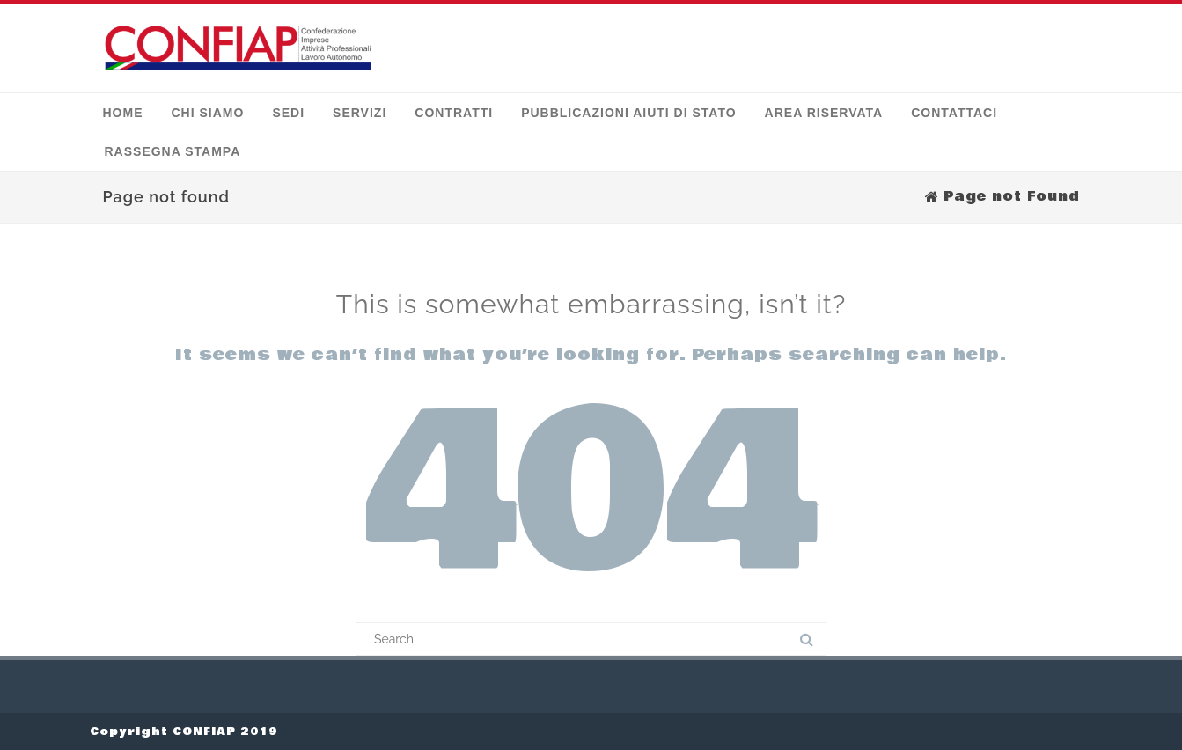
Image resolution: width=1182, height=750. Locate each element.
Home (123, 113)
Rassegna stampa (173, 151)
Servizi (359, 113)
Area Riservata (824, 113)
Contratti (454, 113)
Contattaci (954, 113)
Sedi (288, 113)
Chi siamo (208, 113)
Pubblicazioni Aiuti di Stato (628, 113)
